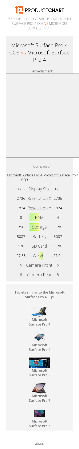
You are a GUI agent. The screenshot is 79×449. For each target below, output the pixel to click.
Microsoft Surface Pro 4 (60, 175)
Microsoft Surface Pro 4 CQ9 (24, 177)
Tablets (43, 19)
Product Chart (21, 19)
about (39, 443)
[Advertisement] (39, 115)
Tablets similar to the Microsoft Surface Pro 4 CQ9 (39, 294)
